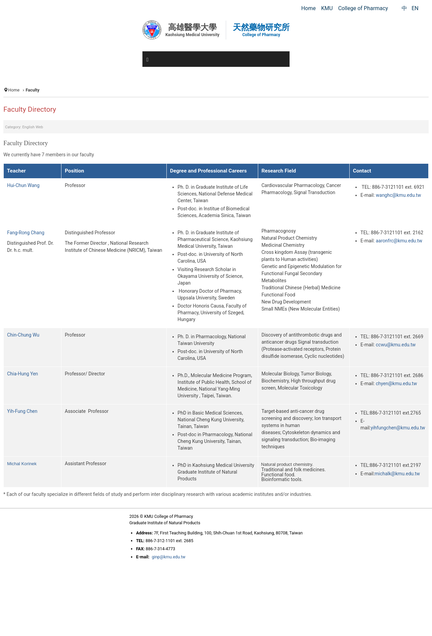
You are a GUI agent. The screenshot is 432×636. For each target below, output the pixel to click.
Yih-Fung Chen (22, 411)
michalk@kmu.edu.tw (397, 473)
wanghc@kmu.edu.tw (398, 195)
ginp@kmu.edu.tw (169, 556)
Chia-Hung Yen (22, 373)
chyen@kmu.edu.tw (396, 383)
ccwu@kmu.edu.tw (396, 344)
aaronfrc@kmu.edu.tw (399, 240)
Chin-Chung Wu (23, 335)
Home (14, 89)
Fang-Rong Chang (25, 232)
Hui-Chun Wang (23, 185)
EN (414, 8)
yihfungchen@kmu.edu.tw (398, 427)
